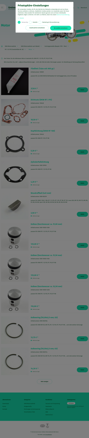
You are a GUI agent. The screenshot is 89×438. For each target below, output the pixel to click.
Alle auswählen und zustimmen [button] (61, 27)
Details (21, 18)
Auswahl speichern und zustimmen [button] (36, 27)
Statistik (35, 22)
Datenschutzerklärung (63, 14)
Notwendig (25, 22)
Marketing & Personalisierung (50, 22)
